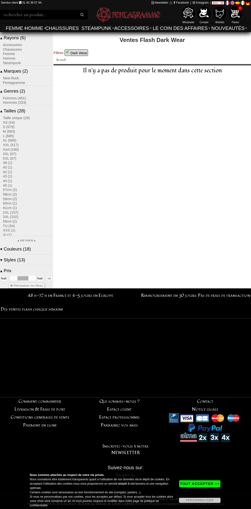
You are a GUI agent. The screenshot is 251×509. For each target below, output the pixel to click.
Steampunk (96, 28)
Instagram (201, 2)
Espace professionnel (119, 417)
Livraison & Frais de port (39, 409)
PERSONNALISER (200, 500)
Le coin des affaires (180, 28)
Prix (5, 270)
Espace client (119, 409)
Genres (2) (12, 91)
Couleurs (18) (15, 248)
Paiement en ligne (40, 425)
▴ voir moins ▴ (26, 240)
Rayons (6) (13, 37)
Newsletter (159, 2)
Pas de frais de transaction (224, 295)
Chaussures (62, 28)
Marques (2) (14, 71)
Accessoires (131, 28)
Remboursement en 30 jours (169, 295)
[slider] (13, 278)
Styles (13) (12, 259)
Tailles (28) (12, 110)
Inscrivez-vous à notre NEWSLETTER (125, 449)
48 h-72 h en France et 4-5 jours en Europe (70, 295)
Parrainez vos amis (119, 425)
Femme (14, 28)
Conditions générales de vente (40, 417)
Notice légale (205, 409)
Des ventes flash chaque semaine (32, 309)
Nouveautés (228, 28)
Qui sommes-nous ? (119, 401)
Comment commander (39, 401)
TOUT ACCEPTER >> (199, 484)
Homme (34, 28)
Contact (205, 401)
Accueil (61, 60)
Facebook (181, 2)
